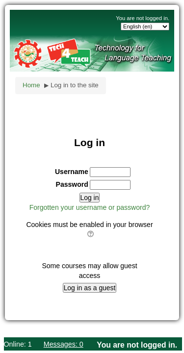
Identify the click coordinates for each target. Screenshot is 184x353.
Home (31, 85)
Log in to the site (75, 85)
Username (71, 172)
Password (72, 184)
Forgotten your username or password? (89, 207)
